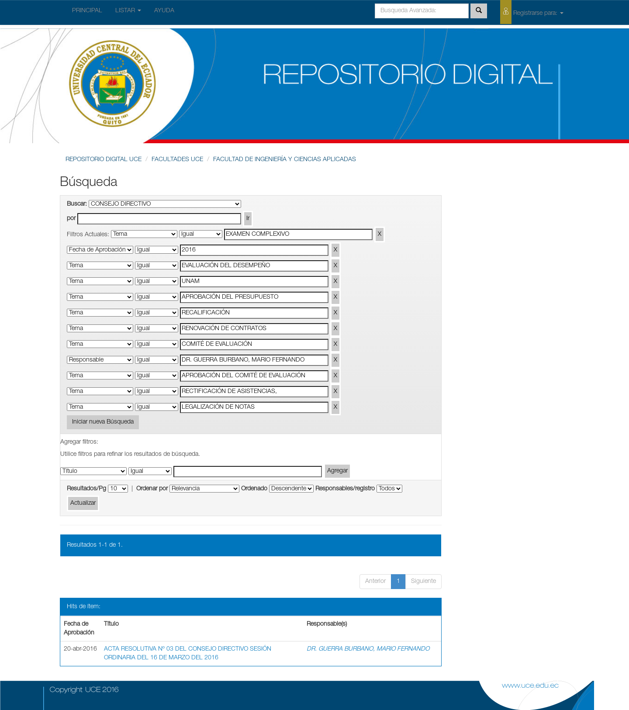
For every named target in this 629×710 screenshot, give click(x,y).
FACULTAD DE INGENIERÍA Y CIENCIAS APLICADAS (284, 160)
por (71, 219)
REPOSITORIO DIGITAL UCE (104, 160)
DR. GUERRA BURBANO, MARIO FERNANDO (368, 649)
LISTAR (128, 11)
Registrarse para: (531, 12)
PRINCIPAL (87, 11)
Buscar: (77, 204)
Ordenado (254, 489)
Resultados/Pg (86, 489)
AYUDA (164, 11)
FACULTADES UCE (177, 160)
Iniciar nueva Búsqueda (103, 422)
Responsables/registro (345, 489)
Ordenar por (152, 489)
